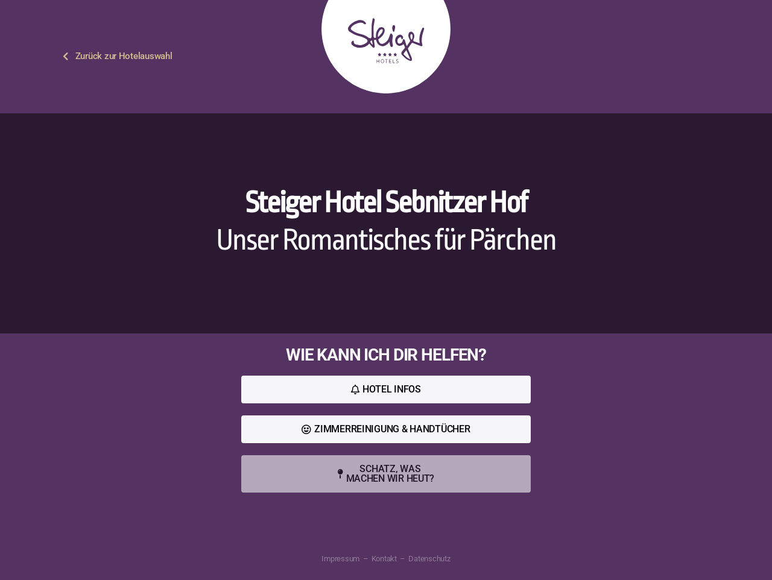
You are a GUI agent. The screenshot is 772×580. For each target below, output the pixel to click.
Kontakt (384, 558)
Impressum (340, 558)
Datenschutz (429, 558)
